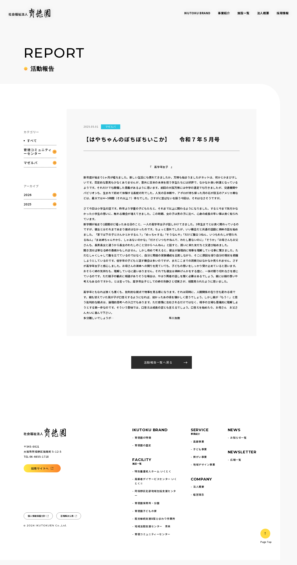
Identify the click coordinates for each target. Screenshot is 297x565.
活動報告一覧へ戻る (158, 367)
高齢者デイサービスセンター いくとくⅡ (156, 486)
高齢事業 (198, 446)
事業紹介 (224, 13)
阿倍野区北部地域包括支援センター (155, 498)
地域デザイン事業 (204, 469)
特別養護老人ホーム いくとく (153, 476)
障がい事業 (200, 462)
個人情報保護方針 (36, 521)
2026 (28, 204)
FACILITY (141, 467)
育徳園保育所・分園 (147, 508)
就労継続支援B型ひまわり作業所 (155, 523)
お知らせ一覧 (238, 442)
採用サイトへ (40, 473)
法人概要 (263, 13)
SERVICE (200, 437)
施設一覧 (243, 13)
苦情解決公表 (66, 521)
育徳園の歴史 (143, 450)
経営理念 (198, 499)
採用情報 (283, 13)
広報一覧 (235, 464)
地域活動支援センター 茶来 (153, 531)
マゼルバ (31, 172)
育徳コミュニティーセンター (38, 161)
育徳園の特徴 (143, 442)
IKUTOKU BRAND (197, 13)
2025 (28, 214)
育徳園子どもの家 (146, 516)
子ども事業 (200, 454)
